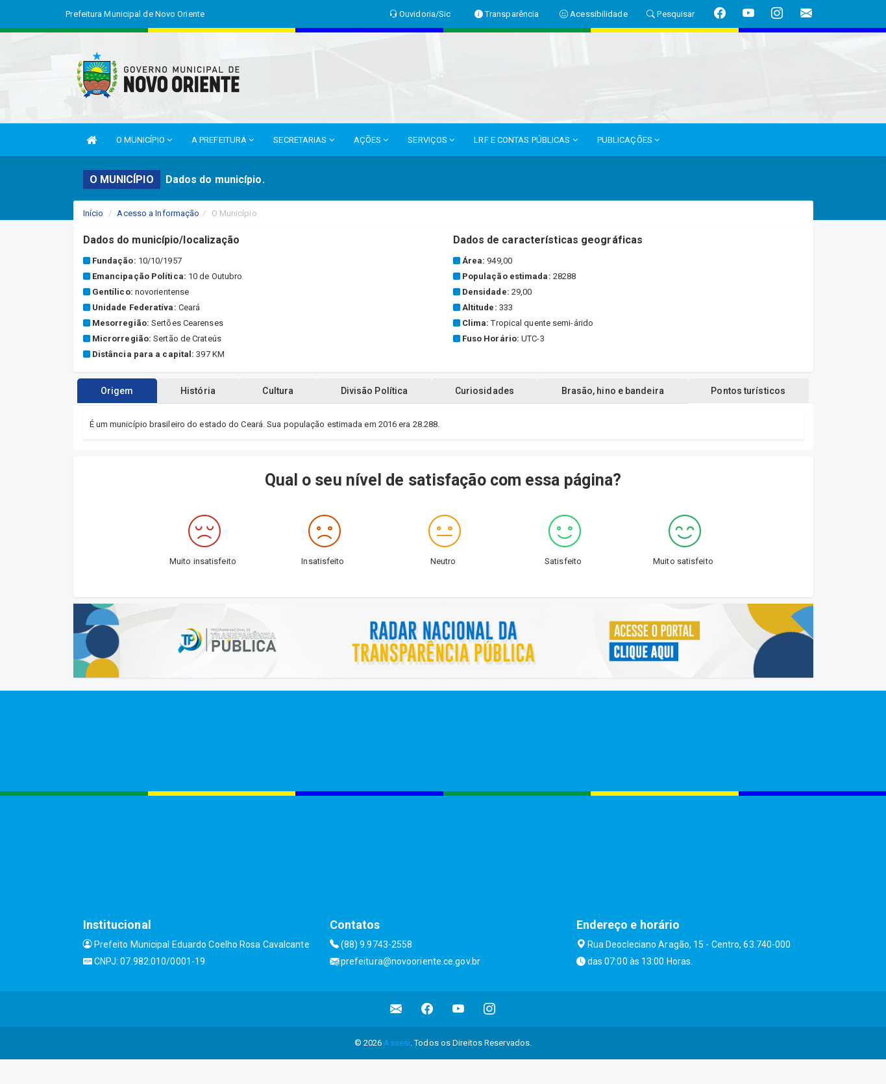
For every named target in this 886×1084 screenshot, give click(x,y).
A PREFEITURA (222, 140)
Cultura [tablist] (335, 415)
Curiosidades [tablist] (556, 415)
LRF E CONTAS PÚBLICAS (525, 140)
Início (93, 213)
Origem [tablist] (159, 415)
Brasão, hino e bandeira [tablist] (692, 415)
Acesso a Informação (158, 213)
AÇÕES (371, 140)
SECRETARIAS (303, 140)
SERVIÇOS (431, 140)
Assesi (397, 1067)
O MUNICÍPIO (144, 140)
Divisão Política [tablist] (439, 415)
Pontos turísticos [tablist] (443, 391)
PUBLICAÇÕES (628, 140)
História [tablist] (247, 415)
